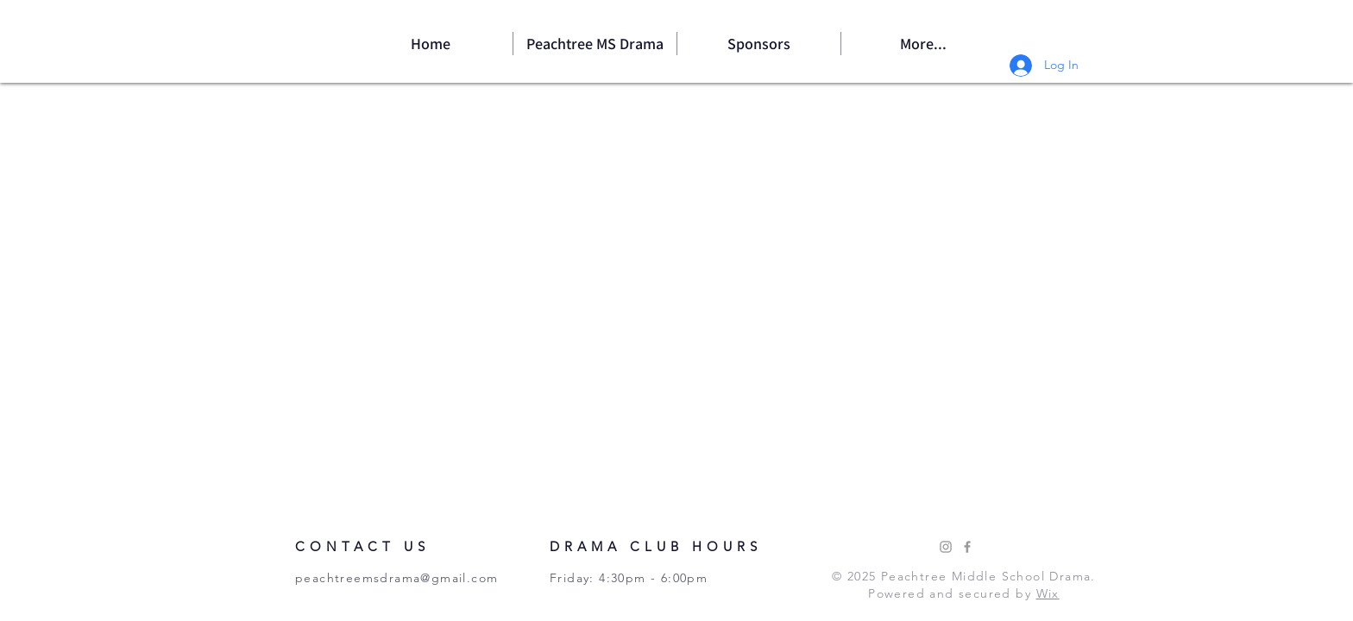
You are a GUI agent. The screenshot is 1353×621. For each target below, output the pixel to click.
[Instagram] (945, 547)
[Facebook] (967, 547)
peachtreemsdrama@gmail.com (396, 578)
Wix (1048, 593)
